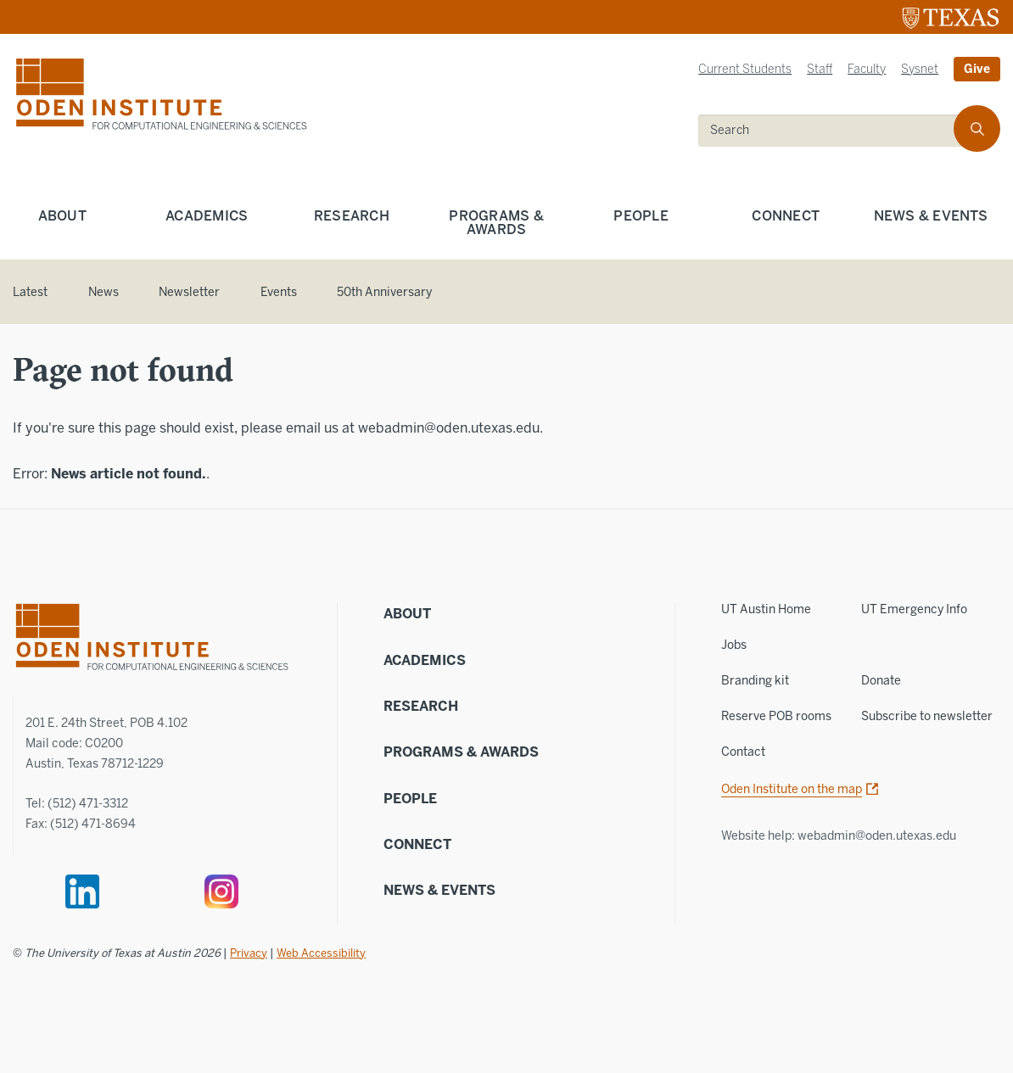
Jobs (734, 645)
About (62, 216)
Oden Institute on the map (791, 789)
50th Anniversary (384, 292)
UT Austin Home (766, 609)
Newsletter (189, 292)
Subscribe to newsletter (927, 716)
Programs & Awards (496, 223)
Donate (881, 680)
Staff (819, 69)
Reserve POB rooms (776, 716)
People (641, 216)
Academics (206, 216)
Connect (786, 216)
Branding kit (755, 680)
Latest (30, 292)
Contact (743, 752)
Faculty (867, 69)
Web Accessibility (321, 953)
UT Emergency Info (914, 609)
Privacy (248, 953)
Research (351, 216)
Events (278, 292)
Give (977, 69)
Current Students (745, 69)
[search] (837, 131)
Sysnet (919, 69)
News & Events (439, 890)
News (103, 292)
